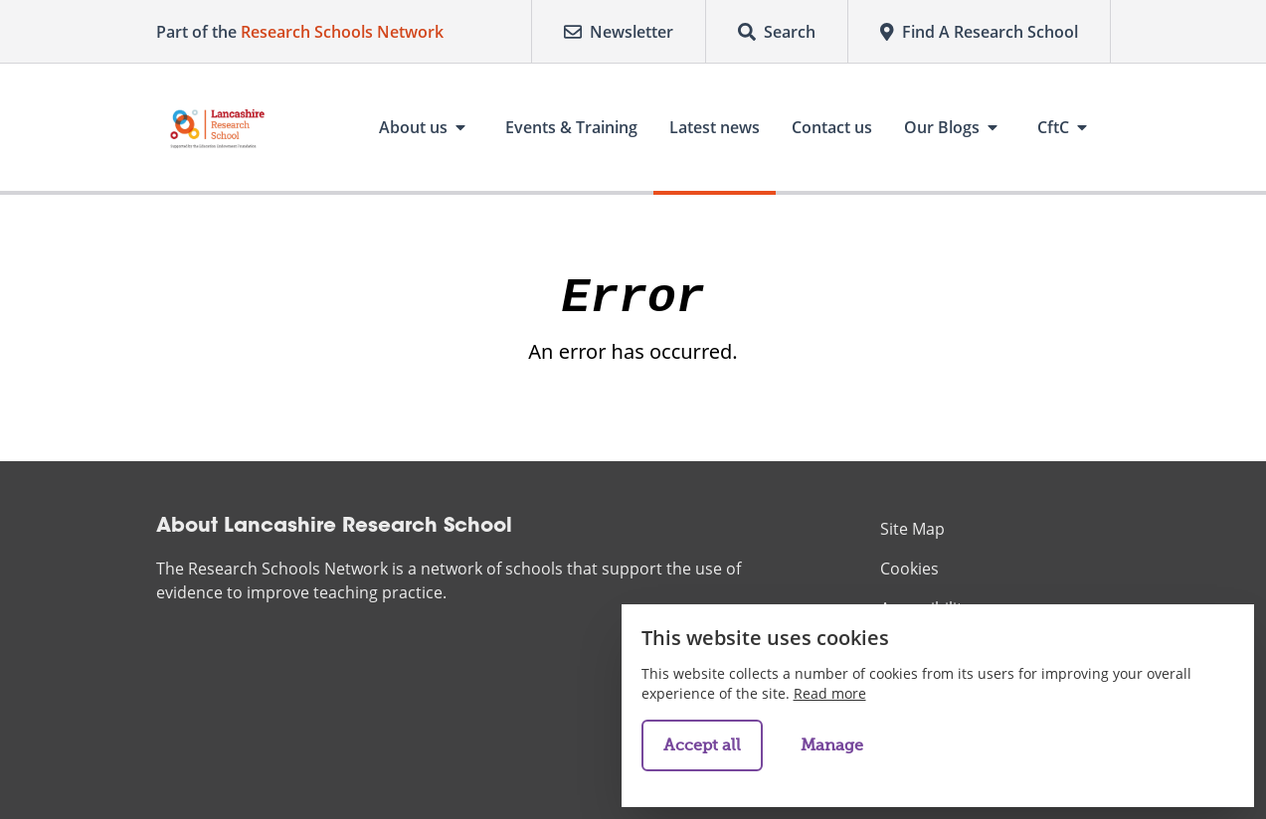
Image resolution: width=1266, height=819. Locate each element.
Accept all (702, 745)
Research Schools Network (342, 32)
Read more (830, 693)
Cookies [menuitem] (909, 568)
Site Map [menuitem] (912, 529)
